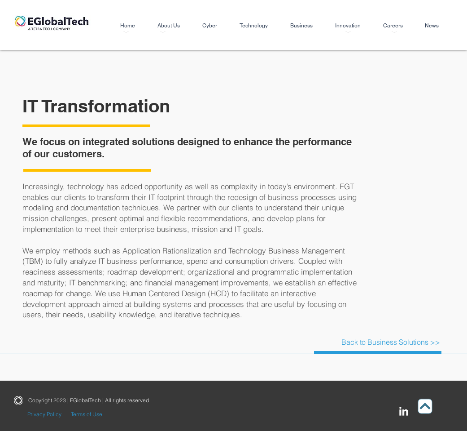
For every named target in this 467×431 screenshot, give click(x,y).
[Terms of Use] (87, 414)
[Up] (425, 406)
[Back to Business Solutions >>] (390, 342)
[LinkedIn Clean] (403, 411)
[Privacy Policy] (44, 414)
